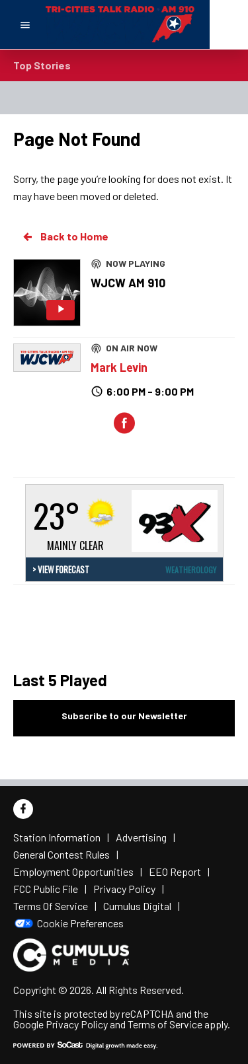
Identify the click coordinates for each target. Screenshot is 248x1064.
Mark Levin (119, 367)
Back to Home (64, 236)
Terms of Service (165, 1024)
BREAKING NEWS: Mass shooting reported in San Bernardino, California (158, 58)
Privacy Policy (77, 1024)
